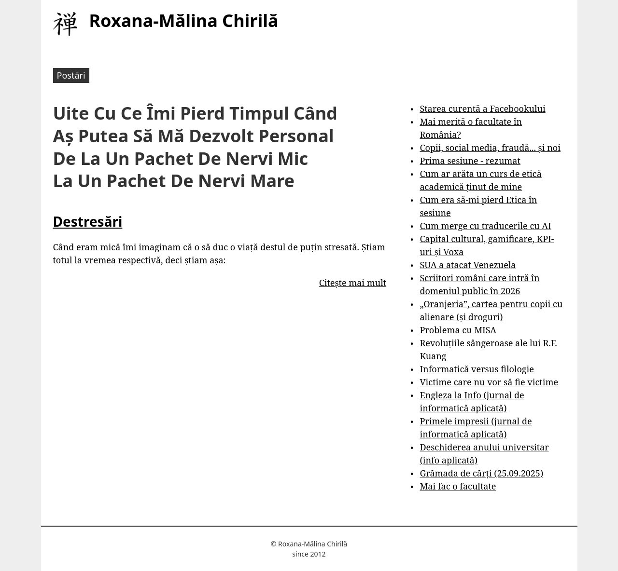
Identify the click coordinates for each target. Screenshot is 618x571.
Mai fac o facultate (458, 486)
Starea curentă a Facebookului (482, 108)
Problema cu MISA (458, 330)
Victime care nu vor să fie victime (489, 382)
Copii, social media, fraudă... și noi (490, 147)
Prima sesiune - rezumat (470, 160)
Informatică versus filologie (477, 369)
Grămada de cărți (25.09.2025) (481, 473)
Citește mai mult (352, 282)
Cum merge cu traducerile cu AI (485, 225)
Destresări (88, 221)
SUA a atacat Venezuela (468, 265)
